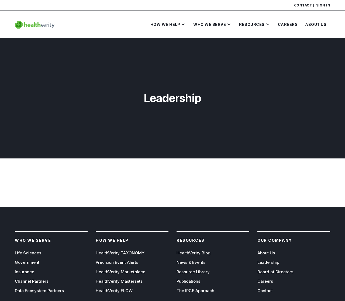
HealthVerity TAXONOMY (120, 252)
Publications (188, 281)
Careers (265, 281)
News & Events (191, 262)
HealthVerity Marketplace (120, 271)
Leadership (268, 262)
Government (27, 262)
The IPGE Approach (195, 290)
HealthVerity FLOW (114, 290)
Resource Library (193, 271)
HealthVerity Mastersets (119, 281)
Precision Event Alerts (117, 262)
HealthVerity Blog (194, 252)
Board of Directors (275, 271)
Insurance (24, 271)
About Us (266, 252)
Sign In (323, 5)
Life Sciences (28, 252)
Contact (303, 5)
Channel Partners (32, 281)
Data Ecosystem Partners (39, 290)
